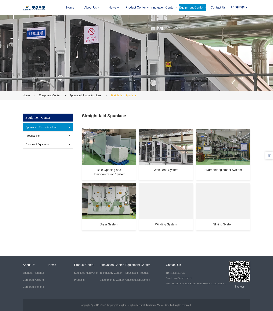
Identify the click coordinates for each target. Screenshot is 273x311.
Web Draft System (166, 169)
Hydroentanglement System (223, 169)
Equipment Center (192, 7)
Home (70, 7)
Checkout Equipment (38, 144)
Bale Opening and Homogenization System (108, 171)
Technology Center (111, 272)
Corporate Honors (33, 286)
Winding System (166, 224)
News (114, 7)
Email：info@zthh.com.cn (179, 278)
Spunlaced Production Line (85, 95)
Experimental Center (112, 279)
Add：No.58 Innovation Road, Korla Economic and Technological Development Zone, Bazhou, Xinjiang (196, 283)
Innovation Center (164, 7)
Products (79, 279)
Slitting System (223, 224)
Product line (33, 135)
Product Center (137, 7)
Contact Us (218, 7)
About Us (92, 7)
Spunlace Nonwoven (86, 272)
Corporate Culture (33, 279)
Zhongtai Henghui (33, 272)
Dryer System (109, 224)
